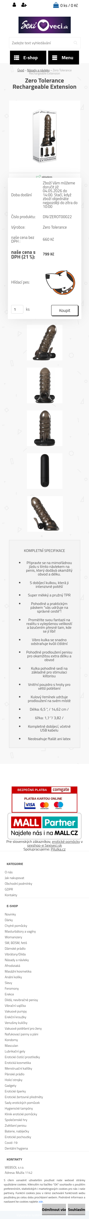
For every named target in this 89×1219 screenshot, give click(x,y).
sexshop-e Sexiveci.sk (44, 845)
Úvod (20, 70)
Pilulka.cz (58, 849)
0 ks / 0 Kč (69, 5)
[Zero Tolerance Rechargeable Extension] (44, 102)
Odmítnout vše (54, 1209)
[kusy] (17, 309)
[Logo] (45, 25)
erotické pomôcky (66, 841)
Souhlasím (76, 1209)
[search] (75, 42)
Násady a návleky (38, 70)
